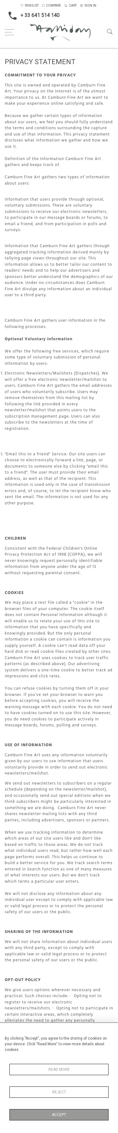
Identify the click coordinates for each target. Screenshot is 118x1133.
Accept (59, 1115)
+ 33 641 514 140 (32, 16)
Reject (59, 1092)
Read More (59, 1069)
